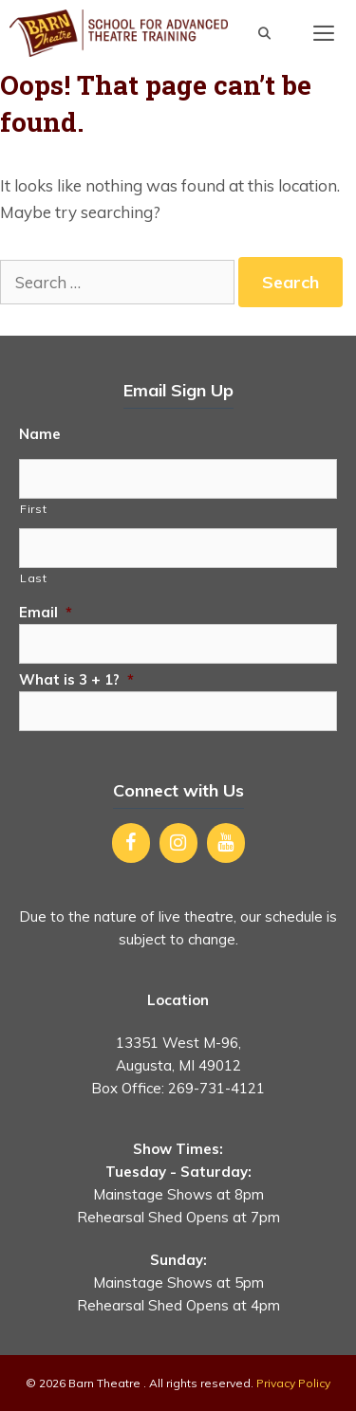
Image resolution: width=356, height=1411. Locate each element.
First (33, 509)
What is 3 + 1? (76, 679)
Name (40, 434)
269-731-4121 (216, 1088)
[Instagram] (178, 843)
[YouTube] (226, 843)
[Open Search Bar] (264, 33)
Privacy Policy (293, 1383)
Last (33, 578)
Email (45, 612)
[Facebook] (131, 843)
